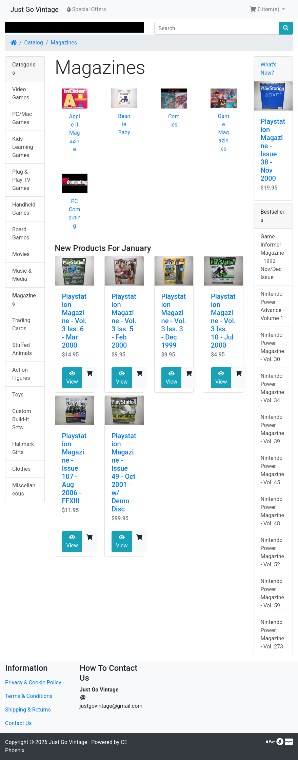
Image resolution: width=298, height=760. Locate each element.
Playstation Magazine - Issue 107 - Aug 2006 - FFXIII (74, 468)
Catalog (33, 42)
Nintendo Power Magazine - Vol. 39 (272, 429)
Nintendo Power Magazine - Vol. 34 (272, 388)
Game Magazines (223, 132)
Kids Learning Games (22, 147)
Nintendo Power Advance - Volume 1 (272, 306)
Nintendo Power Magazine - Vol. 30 (272, 347)
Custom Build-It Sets (21, 419)
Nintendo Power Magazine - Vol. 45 (272, 470)
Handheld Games (23, 208)
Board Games (20, 233)
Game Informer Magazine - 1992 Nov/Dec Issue (272, 256)
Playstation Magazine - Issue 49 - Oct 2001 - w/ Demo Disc (124, 472)
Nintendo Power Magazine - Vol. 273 (272, 634)
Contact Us (18, 723)
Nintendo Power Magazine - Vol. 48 (272, 511)
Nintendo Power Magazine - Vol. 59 (272, 593)
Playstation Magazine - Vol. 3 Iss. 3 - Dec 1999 (173, 320)
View (72, 378)
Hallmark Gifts (23, 448)
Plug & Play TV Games (21, 180)
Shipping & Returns (28, 709)
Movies (20, 254)
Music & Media (22, 275)
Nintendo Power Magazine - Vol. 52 (272, 552)
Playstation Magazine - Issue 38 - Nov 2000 (273, 149)
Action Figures (21, 374)
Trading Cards (21, 324)
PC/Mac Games (22, 118)
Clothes (21, 469)
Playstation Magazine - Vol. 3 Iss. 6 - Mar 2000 (74, 320)
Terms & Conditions (29, 696)
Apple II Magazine (74, 132)
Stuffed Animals (22, 349)
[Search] (216, 28)
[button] (267, 9)
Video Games (20, 93)
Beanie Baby (124, 124)
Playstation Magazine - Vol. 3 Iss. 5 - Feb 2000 (124, 320)
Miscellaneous (23, 489)
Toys (18, 394)
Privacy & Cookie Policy (33, 682)
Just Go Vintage (35, 9)
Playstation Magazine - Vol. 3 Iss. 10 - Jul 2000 (223, 320)
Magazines (64, 42)
